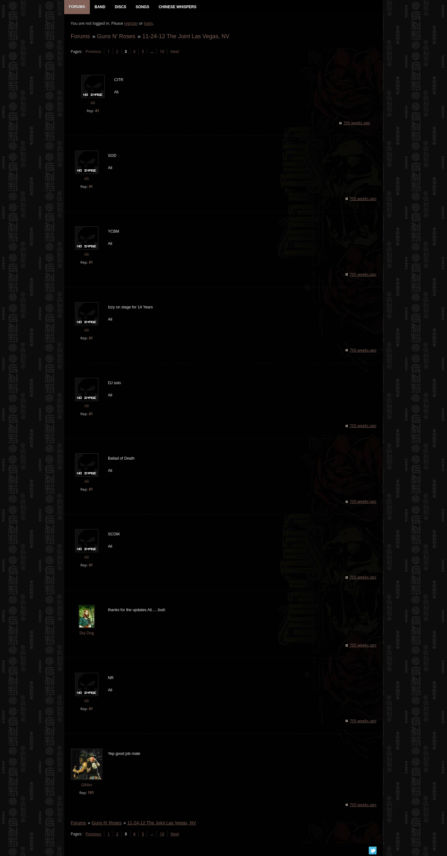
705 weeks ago (357, 123)
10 (162, 51)
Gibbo (86, 785)
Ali (92, 103)
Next (174, 51)
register (131, 23)
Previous (93, 51)
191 (90, 793)
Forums (80, 36)
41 (97, 111)
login (148, 23)
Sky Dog (86, 633)
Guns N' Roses (116, 36)
